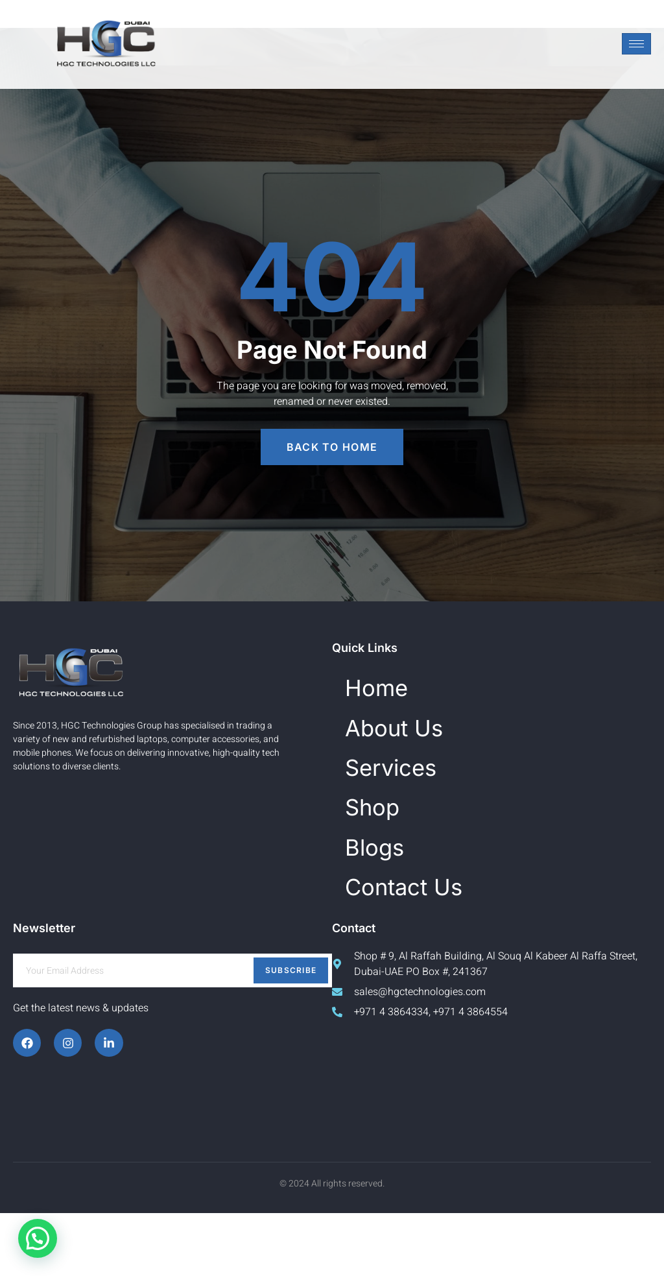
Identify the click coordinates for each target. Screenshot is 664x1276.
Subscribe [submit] (291, 1033)
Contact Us (427, 945)
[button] (37, 1238)
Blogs (386, 895)
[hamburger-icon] (636, 43)
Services (409, 794)
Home (389, 693)
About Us (413, 744)
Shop (383, 844)
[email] (172, 1033)
